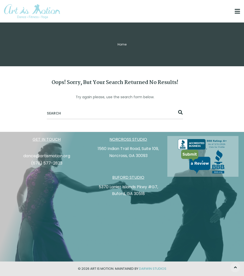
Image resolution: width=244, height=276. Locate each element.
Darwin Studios (152, 268)
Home (122, 44)
